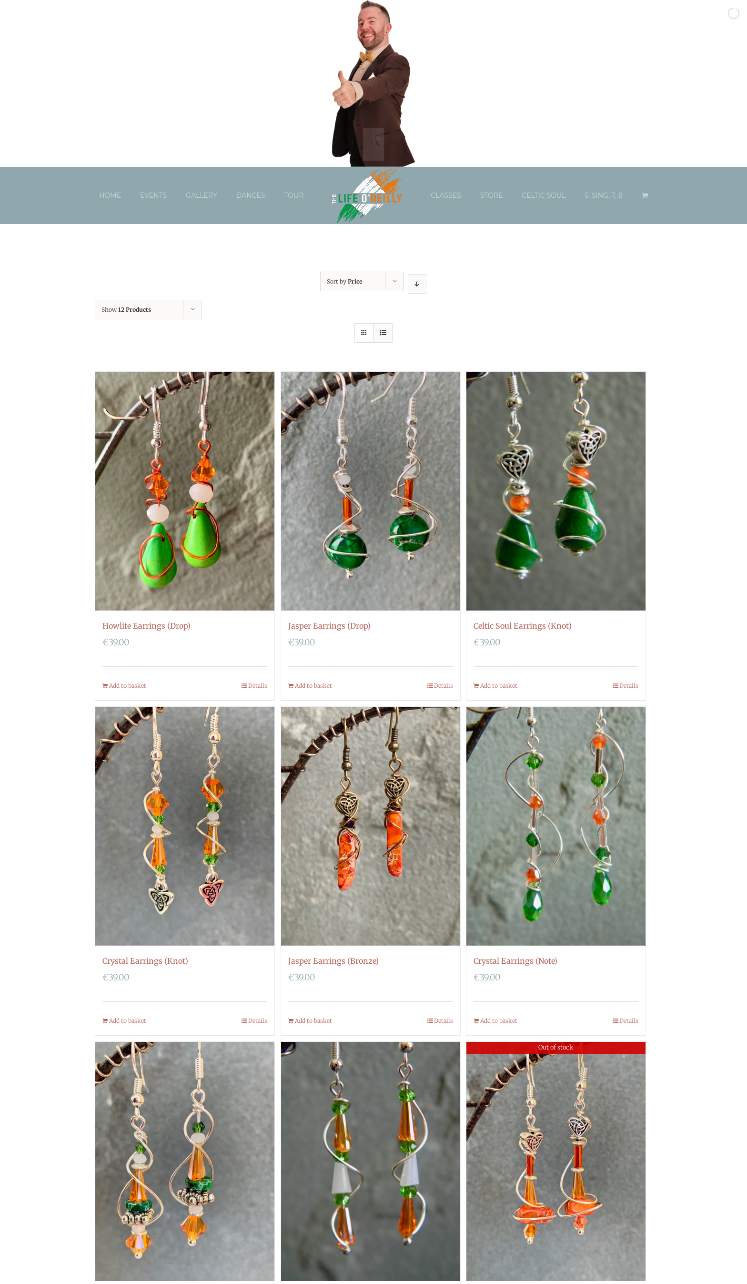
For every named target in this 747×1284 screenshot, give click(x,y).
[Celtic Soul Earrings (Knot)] (556, 491)
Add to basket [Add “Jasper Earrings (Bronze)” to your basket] (313, 1020)
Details (257, 685)
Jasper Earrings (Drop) (329, 626)
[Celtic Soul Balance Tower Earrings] (556, 1161)
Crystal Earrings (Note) (515, 961)
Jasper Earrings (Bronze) (333, 961)
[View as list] (383, 333)
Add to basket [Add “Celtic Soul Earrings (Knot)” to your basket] (498, 685)
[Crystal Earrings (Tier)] (370, 1161)
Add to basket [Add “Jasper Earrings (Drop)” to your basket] (313, 685)
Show (126, 309)
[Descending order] (417, 284)
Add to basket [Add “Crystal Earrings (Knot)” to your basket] (127, 1020)
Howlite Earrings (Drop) (146, 626)
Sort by (344, 281)
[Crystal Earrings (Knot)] (184, 826)
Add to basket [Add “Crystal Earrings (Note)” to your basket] (498, 1020)
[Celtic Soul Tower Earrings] (184, 1161)
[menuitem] (119, 195)
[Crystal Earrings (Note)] (556, 826)
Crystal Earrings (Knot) (145, 961)
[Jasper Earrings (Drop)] (370, 491)
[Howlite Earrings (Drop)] (184, 491)
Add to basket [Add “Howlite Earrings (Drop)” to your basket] (127, 685)
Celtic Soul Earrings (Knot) (523, 626)
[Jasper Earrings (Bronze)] (370, 826)
